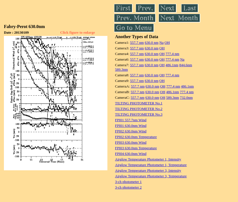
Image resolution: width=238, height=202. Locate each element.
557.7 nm (137, 42)
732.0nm (186, 97)
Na (161, 42)
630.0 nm (151, 42)
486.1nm (172, 65)
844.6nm (185, 65)
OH (167, 42)
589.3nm (121, 69)
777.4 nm (172, 54)
